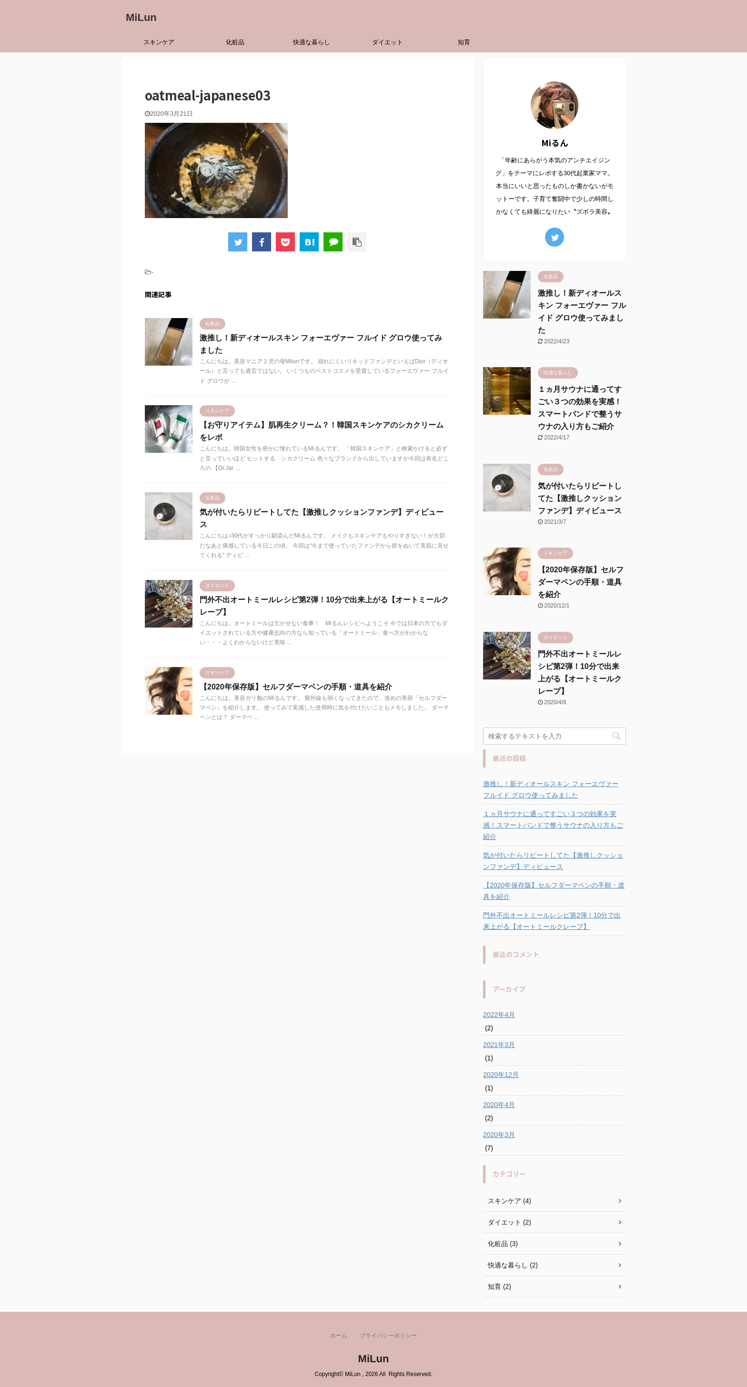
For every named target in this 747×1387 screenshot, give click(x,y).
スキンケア (158, 42)
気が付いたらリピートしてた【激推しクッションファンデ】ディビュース (580, 498)
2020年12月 (501, 1074)
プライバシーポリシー (388, 1335)
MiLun (141, 17)
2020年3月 (499, 1134)
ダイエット (387, 42)
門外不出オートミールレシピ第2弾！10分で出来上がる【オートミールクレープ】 (552, 920)
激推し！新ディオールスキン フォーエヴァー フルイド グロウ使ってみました (550, 789)
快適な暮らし (311, 42)
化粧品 (235, 42)
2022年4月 (499, 1014)
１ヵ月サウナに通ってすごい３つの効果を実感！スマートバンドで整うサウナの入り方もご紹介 (553, 825)
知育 (464, 42)
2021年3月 (499, 1044)
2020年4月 (499, 1104)
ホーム (338, 1335)
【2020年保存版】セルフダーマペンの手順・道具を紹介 (296, 687)
